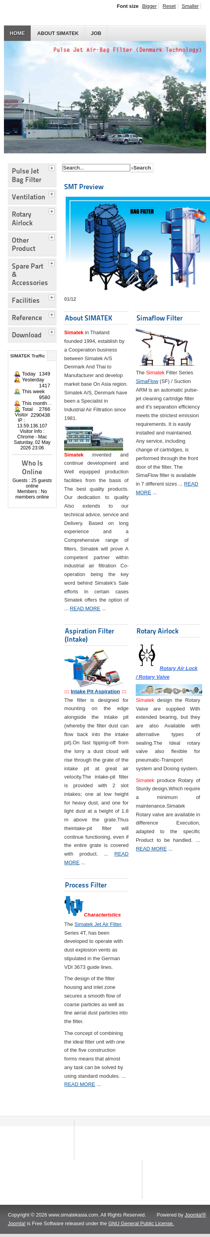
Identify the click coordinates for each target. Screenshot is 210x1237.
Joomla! (17, 1227)
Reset (168, 6)
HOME (17, 33)
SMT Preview (83, 186)
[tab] (53, 167)
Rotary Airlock (157, 631)
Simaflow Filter (159, 318)
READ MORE (85, 608)
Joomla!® (195, 1218)
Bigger (149, 6)
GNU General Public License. (141, 1227)
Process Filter (86, 885)
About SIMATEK (58, 33)
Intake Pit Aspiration (95, 691)
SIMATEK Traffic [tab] (27, 355)
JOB (96, 33)
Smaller (190, 6)
